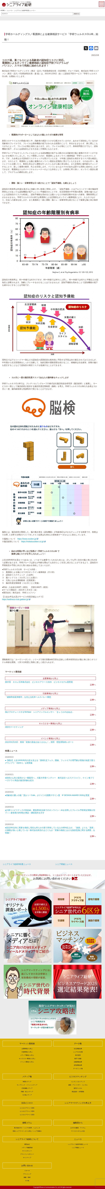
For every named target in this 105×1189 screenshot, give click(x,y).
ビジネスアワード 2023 (27, 1114)
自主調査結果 (78, 1048)
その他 (27, 1180)
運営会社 (27, 1144)
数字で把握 (78, 1058)
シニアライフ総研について (27, 1139)
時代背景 (78, 1055)
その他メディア (27, 1095)
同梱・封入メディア (27, 1091)
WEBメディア (27, 1081)
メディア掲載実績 (27, 1147)
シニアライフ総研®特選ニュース (24, 10)
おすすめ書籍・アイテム (77, 1128)
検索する (76, 13)
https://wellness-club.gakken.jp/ (15, 599)
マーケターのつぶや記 (78, 1131)
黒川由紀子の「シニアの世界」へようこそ (27, 1128)
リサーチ (27, 1170)
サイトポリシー (27, 1151)
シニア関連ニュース (63, 864)
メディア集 (27, 1076)
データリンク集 (78, 1068)
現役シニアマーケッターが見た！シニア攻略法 (27, 1131)
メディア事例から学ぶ (27, 1055)
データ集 (78, 1043)
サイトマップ (27, 1157)
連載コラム (27, 1123)
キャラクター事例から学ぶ (27, 1058)
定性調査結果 (78, 1065)
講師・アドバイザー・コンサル (78, 1085)
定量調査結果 (78, 1062)
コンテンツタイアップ (78, 1081)
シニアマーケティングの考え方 (78, 1103)
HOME (3, 10)
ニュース (9, 10)
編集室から (78, 1123)
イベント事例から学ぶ (27, 1062)
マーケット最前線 (27, 1043)
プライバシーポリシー (27, 1154)
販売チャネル (78, 1088)
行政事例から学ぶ (27, 1052)
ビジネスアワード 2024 (27, 1111)
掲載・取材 (27, 1177)
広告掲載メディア (27, 1088)
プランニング (27, 1174)
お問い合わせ (27, 1165)
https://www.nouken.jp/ (27, 539)
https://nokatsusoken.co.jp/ (32, 541)
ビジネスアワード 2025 (27, 1108)
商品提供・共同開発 (78, 1091)
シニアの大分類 (78, 1052)
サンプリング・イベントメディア (27, 1085)
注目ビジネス (27, 1103)
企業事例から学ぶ (27, 1048)
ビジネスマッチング (78, 1076)
